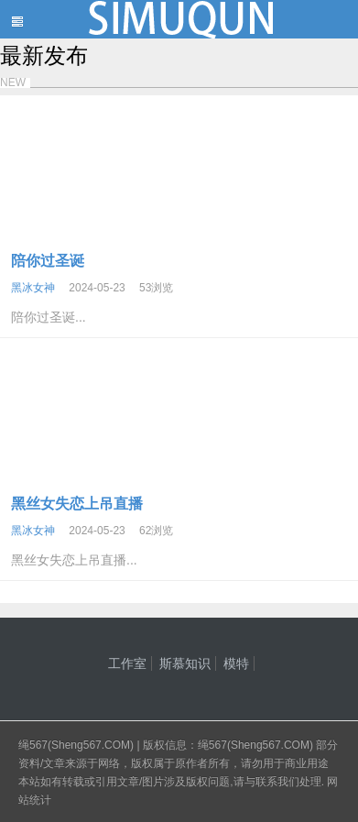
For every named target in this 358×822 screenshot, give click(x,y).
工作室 (127, 663)
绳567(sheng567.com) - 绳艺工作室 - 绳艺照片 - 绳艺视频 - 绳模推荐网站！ (179, 19)
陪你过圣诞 (47, 261)
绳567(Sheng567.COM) (77, 745)
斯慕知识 (185, 663)
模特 (236, 663)
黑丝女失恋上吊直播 (77, 503)
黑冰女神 (33, 287)
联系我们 (277, 781)
